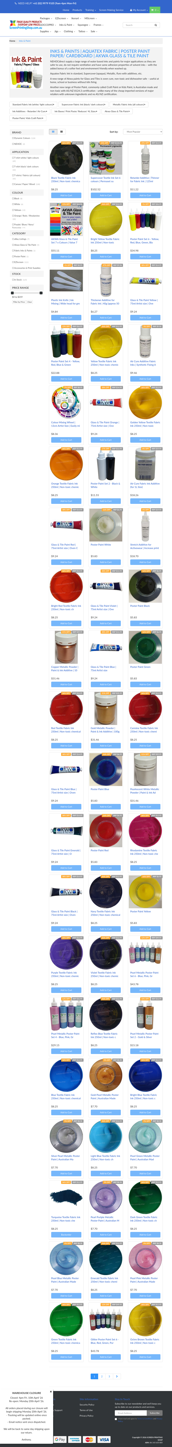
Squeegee (84, 24)
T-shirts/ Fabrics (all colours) (26, 177)
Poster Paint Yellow (140, 911)
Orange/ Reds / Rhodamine (26, 217)
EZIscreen (61, 18)
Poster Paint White (101, 544)
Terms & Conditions (145, 1419)
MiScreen (90, 18)
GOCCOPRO (48, 24)
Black (18, 198)
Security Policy (87, 1404)
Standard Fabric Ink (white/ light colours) (33, 104)
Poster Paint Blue (100, 789)
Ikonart (76, 18)
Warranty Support (53, 1410)
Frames (99, 24)
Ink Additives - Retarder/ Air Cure (30, 111)
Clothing (69, 31)
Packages (46, 18)
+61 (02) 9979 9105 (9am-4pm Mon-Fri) (54, 3)
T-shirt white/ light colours (26, 159)
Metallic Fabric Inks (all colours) (129, 104)
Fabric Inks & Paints (25, 250)
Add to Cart (66, 195)
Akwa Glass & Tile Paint (117, 111)
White (18, 204)
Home (66, 9)
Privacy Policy (86, 1415)
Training (90, 9)
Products (77, 9)
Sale (94, 31)
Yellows (19, 210)
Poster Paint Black (140, 605)
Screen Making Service (111, 9)
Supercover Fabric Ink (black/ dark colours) (83, 104)
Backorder (66, 1234)
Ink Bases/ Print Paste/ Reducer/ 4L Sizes (76, 111)
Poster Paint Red (100, 850)
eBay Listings (22, 239)
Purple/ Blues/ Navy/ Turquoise (23, 226)
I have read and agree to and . (138, 1420)
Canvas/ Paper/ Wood (27, 184)
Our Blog (49, 1415)
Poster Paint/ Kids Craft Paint (28, 118)
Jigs (57, 31)
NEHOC (19, 144)
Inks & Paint (66, 24)
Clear (29, 302)
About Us (49, 1404)
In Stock (20, 279)
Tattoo (83, 31)
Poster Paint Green (140, 666)
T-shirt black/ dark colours (26, 168)
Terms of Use (86, 1410)
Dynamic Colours (24, 138)
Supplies (45, 31)
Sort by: (114, 131)
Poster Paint (21, 256)
